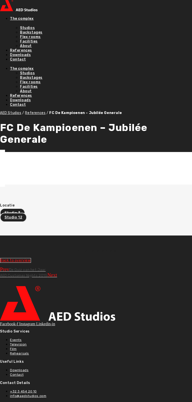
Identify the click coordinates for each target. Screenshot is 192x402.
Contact (18, 59)
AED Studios (11, 113)
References (21, 50)
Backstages (31, 32)
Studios (27, 28)
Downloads (20, 55)
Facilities (29, 41)
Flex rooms (30, 37)
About (26, 46)
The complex (22, 18)
